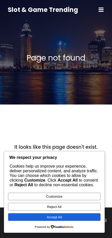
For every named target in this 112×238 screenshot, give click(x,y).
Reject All (54, 207)
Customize (54, 196)
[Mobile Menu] (101, 10)
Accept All (54, 217)
